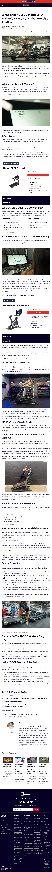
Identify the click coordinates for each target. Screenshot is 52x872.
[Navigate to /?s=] (2, 5)
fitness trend (12, 75)
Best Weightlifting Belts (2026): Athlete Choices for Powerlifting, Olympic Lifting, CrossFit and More (28, 836)
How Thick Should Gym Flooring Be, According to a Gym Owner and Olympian (38, 821)
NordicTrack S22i (42, 345)
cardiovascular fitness (14, 674)
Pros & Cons (7, 198)
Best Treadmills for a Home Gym (14, 94)
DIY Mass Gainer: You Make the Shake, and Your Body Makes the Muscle (46, 864)
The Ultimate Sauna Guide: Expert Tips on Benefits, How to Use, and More (38, 853)
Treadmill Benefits (11, 232)
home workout (17, 148)
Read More (5, 778)
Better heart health (8, 514)
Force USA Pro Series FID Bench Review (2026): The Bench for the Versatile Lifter (18, 839)
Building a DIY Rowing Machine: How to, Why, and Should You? (47, 845)
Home (3, 8)
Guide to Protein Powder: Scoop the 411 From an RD (38, 836)
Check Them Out (31, 1)
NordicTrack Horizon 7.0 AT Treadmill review (36, 154)
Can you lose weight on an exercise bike (16, 359)
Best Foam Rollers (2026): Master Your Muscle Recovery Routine (28, 828)
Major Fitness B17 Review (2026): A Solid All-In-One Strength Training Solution (18, 821)
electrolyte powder (22, 585)
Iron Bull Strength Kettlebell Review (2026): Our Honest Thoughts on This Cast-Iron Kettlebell (18, 830)
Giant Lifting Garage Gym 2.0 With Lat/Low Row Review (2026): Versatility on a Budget (18, 859)
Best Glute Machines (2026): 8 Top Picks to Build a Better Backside (28, 853)
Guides (3, 11)
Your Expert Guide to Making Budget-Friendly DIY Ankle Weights (46, 823)
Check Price (38, 175)
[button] (1, 1)
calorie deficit (40, 678)
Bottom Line (7, 203)
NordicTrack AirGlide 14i (24, 369)
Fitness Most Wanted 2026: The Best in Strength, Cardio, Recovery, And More (28, 821)
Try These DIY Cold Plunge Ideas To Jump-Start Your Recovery (47, 854)
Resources (6, 8)
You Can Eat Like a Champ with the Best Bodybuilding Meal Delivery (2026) (28, 846)
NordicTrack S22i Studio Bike (16, 305)
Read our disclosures (12, 32)
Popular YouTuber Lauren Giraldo (39, 66)
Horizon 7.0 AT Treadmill (14, 167)
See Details (38, 178)
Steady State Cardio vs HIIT (13, 540)
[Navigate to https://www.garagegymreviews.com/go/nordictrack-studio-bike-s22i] (38, 317)
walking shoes (39, 575)
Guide (10, 8)
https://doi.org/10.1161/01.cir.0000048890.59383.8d (16, 716)
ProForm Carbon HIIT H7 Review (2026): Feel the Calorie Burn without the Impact (20, 768)
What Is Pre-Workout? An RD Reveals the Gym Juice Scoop (37, 830)
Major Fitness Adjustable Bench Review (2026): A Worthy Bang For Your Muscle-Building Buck (18, 848)
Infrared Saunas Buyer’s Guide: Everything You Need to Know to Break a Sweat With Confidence (38, 844)
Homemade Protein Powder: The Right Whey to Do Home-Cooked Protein (47, 835)
